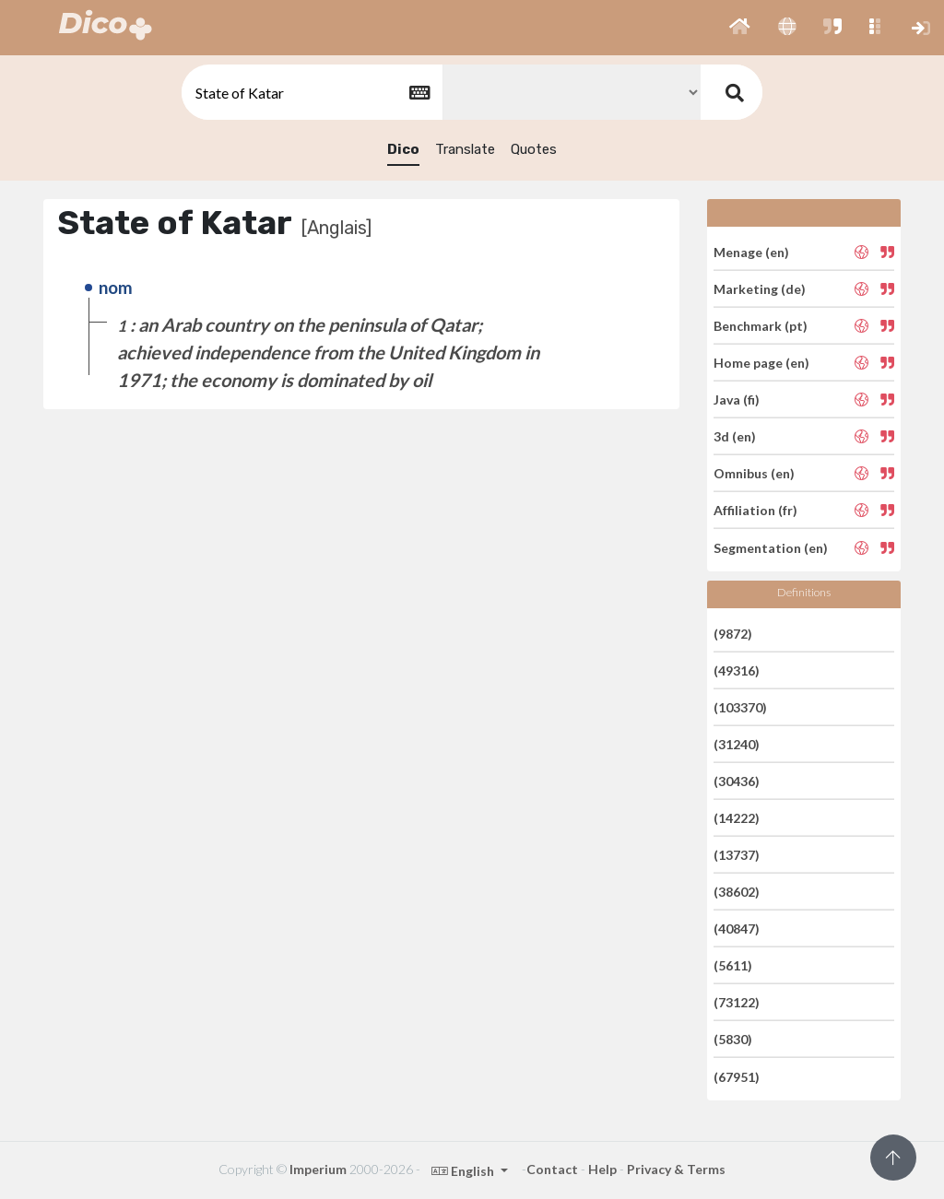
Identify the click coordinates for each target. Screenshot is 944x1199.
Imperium (318, 1169)
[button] (739, 27)
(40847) (737, 928)
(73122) (737, 1002)
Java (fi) (737, 399)
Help (602, 1169)
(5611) (733, 965)
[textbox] (311, 92)
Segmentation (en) (771, 547)
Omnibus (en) (754, 473)
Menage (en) (751, 251)
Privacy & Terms (676, 1169)
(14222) (737, 818)
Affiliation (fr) (755, 510)
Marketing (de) (760, 289)
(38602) (737, 891)
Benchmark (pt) (761, 326)
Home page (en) (761, 362)
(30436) (737, 781)
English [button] (464, 1171)
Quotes (534, 149)
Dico (403, 149)
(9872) (733, 633)
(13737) (737, 855)
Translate (465, 149)
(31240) (737, 744)
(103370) (740, 707)
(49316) (737, 670)
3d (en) (735, 436)
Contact (552, 1169)
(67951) (737, 1076)
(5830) (733, 1039)
